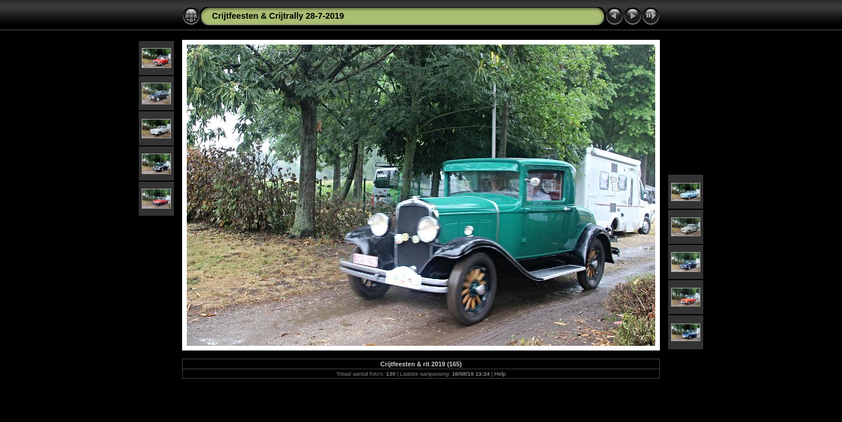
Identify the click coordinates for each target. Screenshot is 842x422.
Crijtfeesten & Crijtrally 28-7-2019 (278, 16)
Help (500, 373)
